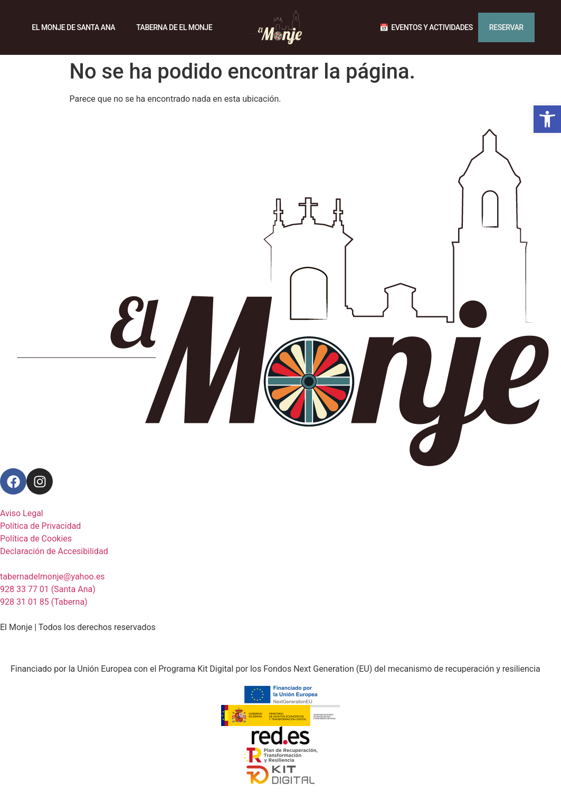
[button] (547, 119)
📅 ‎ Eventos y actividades (426, 27)
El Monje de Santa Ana (73, 27)
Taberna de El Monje (174, 27)
